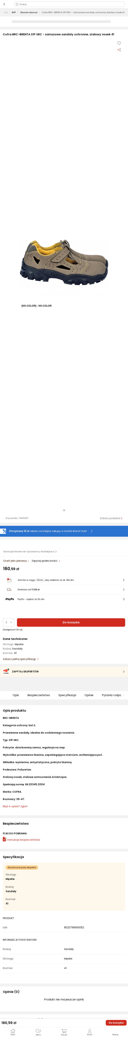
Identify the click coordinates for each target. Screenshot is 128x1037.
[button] (64, 273)
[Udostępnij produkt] (119, 49)
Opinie (89, 695)
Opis (16, 695)
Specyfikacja (67, 695)
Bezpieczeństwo (38, 695)
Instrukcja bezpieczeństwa (21, 840)
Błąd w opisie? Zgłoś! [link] (15, 806)
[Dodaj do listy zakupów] (119, 43)
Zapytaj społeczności (45, 561)
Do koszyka (71, 622)
